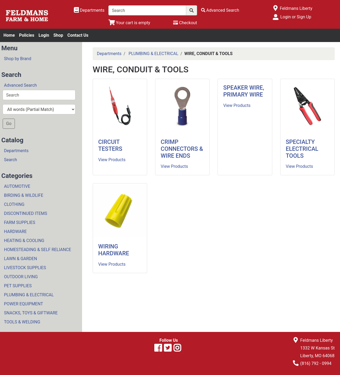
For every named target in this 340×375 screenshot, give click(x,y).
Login (44, 35)
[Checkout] (185, 22)
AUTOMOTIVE (17, 186)
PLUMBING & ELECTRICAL (29, 294)
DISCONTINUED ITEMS (25, 213)
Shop (58, 35)
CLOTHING (14, 204)
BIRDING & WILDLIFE (23, 195)
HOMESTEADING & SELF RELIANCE (37, 249)
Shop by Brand (17, 58)
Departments (16, 150)
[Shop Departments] (89, 10)
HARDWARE (15, 231)
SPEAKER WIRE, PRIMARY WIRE (243, 91)
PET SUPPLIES (18, 285)
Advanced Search (20, 85)
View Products (112, 159)
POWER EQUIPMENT (23, 303)
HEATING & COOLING (24, 240)
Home (9, 35)
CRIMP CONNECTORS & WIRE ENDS (182, 149)
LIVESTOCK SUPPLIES (25, 267)
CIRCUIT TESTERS (110, 145)
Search (10, 159)
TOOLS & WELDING (22, 321)
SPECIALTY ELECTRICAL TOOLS (302, 149)
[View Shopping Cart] (129, 22)
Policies (26, 35)
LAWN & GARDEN (20, 258)
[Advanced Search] (220, 10)
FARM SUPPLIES (19, 222)
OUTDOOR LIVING (21, 276)
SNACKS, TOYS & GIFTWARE (31, 312)
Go (8, 123)
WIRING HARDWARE (113, 250)
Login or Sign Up (295, 16)
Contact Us (77, 35)
